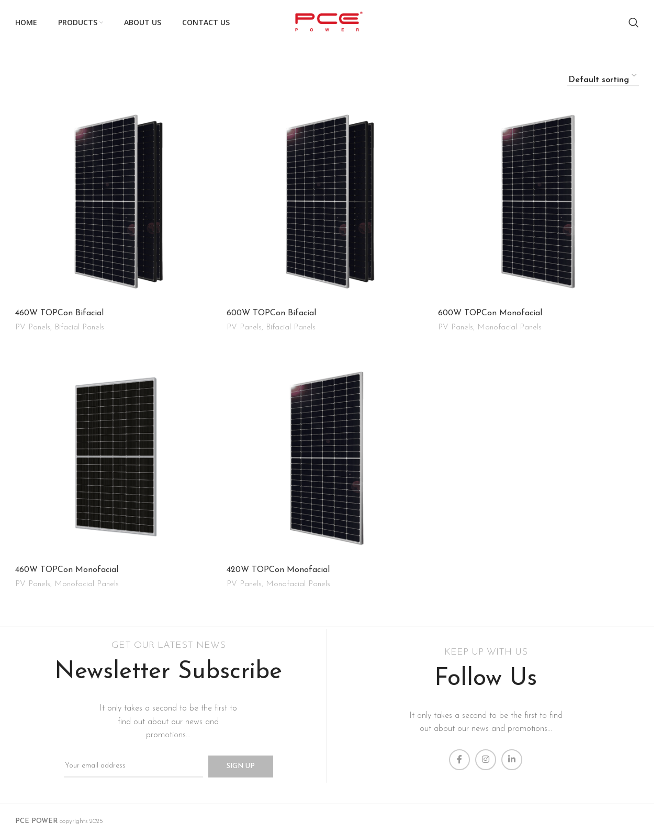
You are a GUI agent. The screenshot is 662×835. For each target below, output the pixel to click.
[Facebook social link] (459, 756)
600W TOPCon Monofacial (490, 313)
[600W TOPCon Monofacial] (538, 202)
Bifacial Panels (79, 327)
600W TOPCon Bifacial (271, 313)
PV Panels (32, 327)
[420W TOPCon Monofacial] (327, 457)
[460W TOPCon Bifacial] (115, 202)
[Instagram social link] (485, 756)
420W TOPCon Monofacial (278, 568)
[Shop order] (603, 75)
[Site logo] (327, 22)
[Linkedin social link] (511, 756)
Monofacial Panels (509, 327)
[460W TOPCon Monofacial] (115, 457)
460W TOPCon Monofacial (66, 568)
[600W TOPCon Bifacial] (327, 202)
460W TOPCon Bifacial (59, 313)
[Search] (633, 22)
